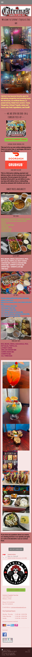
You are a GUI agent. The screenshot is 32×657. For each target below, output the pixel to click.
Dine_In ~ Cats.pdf (13, 556)
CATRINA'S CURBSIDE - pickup (16, 590)
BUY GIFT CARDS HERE (16, 549)
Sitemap (8, 649)
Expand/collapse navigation (16, 2)
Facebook (5, 630)
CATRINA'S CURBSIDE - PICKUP (16, 139)
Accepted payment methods (10, 621)
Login (29, 649)
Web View (27, 651)
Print (4, 649)
